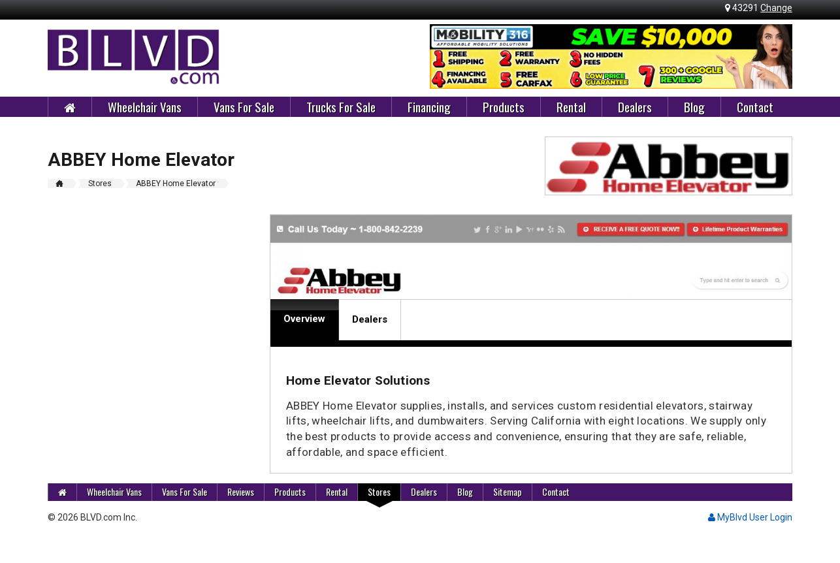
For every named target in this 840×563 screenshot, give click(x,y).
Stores (379, 491)
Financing (429, 106)
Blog (694, 106)
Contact (755, 106)
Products (504, 106)
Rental (571, 106)
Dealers (635, 106)
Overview (304, 319)
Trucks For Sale (341, 106)
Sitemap (507, 491)
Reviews (240, 491)
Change (776, 8)
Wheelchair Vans (145, 106)
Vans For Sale (244, 106)
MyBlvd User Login (750, 517)
